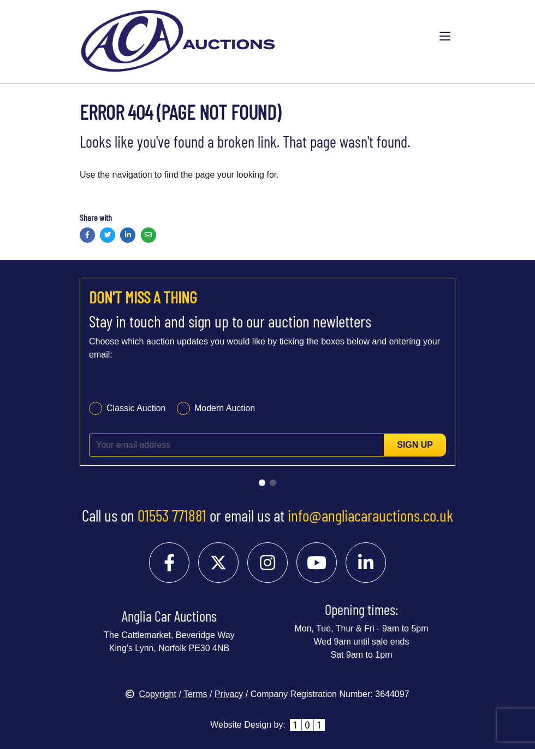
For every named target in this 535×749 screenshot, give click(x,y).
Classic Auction (136, 408)
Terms (195, 694)
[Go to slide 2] (273, 482)
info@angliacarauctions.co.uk (370, 515)
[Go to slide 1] (262, 482)
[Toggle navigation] (445, 36)
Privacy (229, 694)
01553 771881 (172, 515)
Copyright (151, 694)
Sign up (415, 444)
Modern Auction (224, 408)
